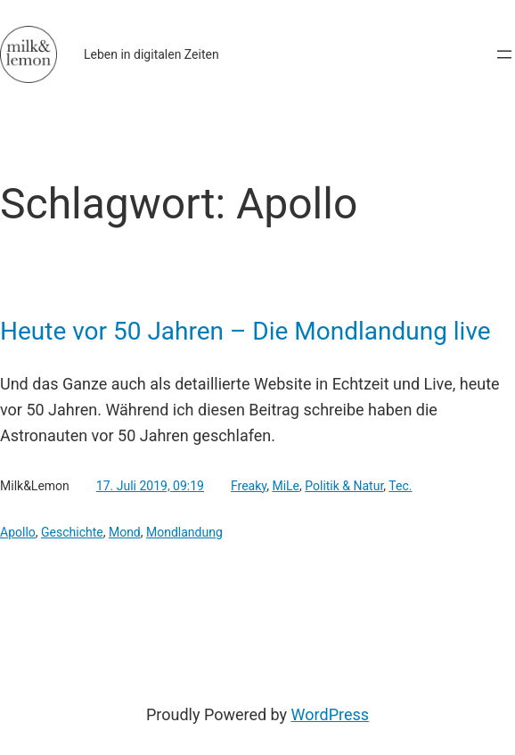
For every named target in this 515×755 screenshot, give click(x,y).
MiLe (285, 486)
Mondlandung (184, 532)
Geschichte (72, 532)
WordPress (330, 714)
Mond (125, 532)
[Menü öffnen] (504, 54)
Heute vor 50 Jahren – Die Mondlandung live (245, 331)
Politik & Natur (344, 486)
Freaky (248, 486)
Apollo (18, 532)
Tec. (400, 486)
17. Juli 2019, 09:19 (150, 486)
